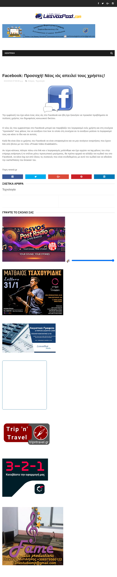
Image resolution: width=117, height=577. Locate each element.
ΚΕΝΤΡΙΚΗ (10, 53)
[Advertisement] (38, 42)
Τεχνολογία (40, 81)
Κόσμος (31, 81)
